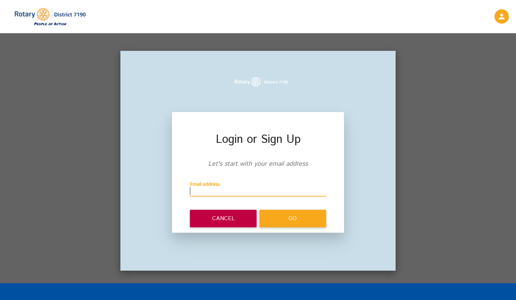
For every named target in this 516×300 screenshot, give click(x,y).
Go (292, 218)
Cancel (223, 218)
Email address (205, 185)
